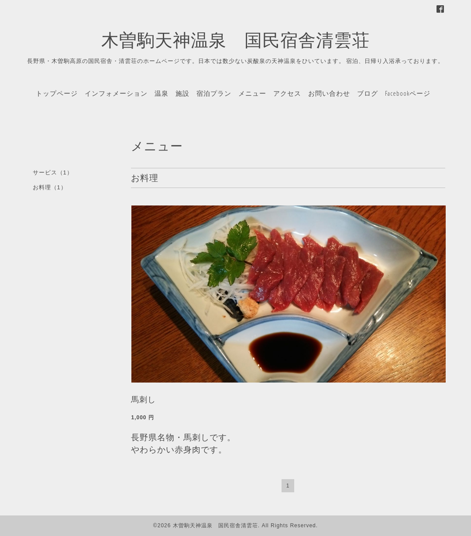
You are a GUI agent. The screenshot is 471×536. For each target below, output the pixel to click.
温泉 (161, 93)
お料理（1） (50, 187)
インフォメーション (116, 93)
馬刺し (143, 399)
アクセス (287, 93)
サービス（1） (53, 172)
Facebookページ (407, 93)
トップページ (57, 93)
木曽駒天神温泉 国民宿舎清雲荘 (235, 40)
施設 (182, 93)
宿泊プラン (213, 93)
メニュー (252, 93)
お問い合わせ (329, 93)
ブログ (367, 93)
